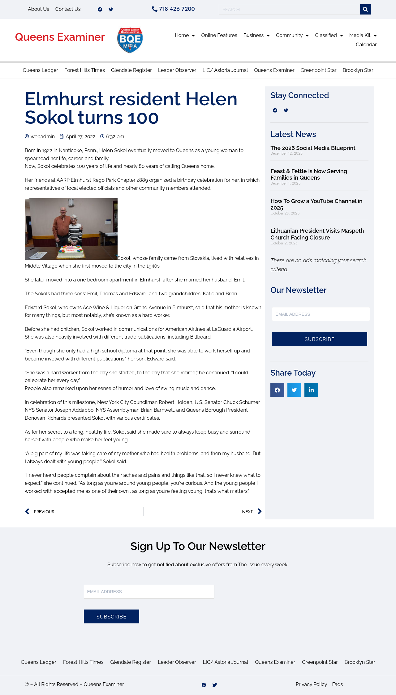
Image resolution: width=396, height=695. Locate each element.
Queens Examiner (60, 37)
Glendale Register (131, 70)
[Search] (365, 10)
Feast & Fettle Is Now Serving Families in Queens (308, 174)
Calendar (366, 45)
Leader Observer (177, 70)
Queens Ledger (40, 70)
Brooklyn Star (358, 70)
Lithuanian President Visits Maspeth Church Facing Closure (317, 234)
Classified (329, 35)
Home (185, 35)
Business (256, 35)
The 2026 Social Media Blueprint (312, 148)
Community (292, 35)
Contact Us (68, 9)
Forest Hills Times (84, 70)
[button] (277, 390)
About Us (38, 9)
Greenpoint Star (319, 70)
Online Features (219, 36)
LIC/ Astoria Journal (225, 70)
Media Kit (363, 35)
